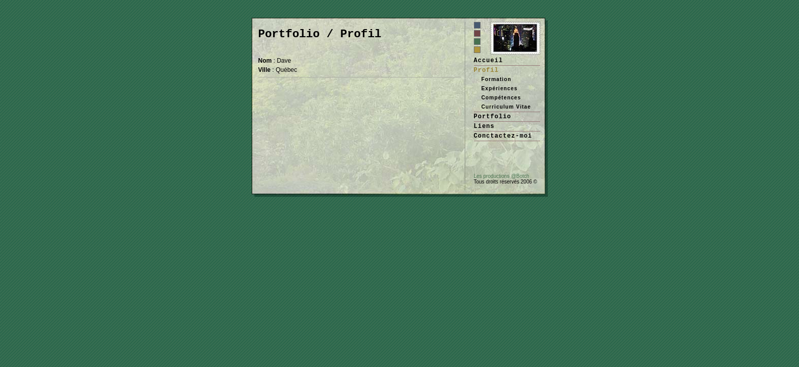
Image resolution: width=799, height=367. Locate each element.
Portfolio (493, 116)
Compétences (501, 97)
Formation (497, 79)
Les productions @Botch (501, 176)
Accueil (488, 60)
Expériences (500, 88)
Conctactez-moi (503, 136)
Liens (484, 126)
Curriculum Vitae (506, 107)
